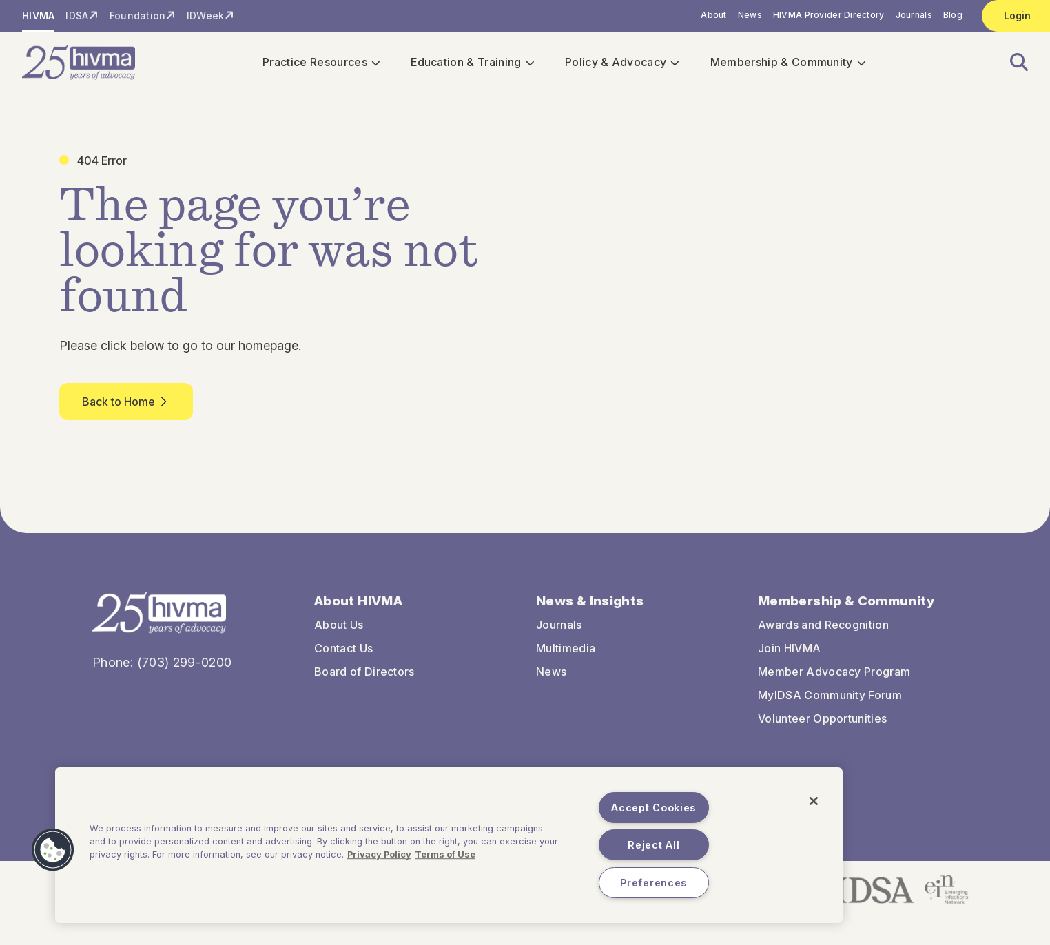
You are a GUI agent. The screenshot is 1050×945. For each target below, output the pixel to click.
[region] (449, 845)
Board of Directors (364, 673)
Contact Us (343, 649)
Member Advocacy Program (834, 673)
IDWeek (206, 15)
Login (1017, 15)
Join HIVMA (789, 649)
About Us (339, 626)
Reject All (653, 845)
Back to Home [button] (126, 403)
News (750, 15)
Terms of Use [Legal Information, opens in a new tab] (445, 854)
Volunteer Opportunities (822, 720)
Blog (952, 15)
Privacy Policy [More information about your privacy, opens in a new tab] (379, 854)
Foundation (138, 15)
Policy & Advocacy (617, 63)
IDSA (76, 15)
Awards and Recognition (823, 626)
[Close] (814, 801)
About (713, 15)
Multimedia (565, 649)
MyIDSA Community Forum (830, 696)
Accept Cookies (653, 807)
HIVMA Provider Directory (829, 15)
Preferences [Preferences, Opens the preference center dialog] (653, 883)
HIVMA (38, 15)
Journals (914, 15)
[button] (1011, 64)
